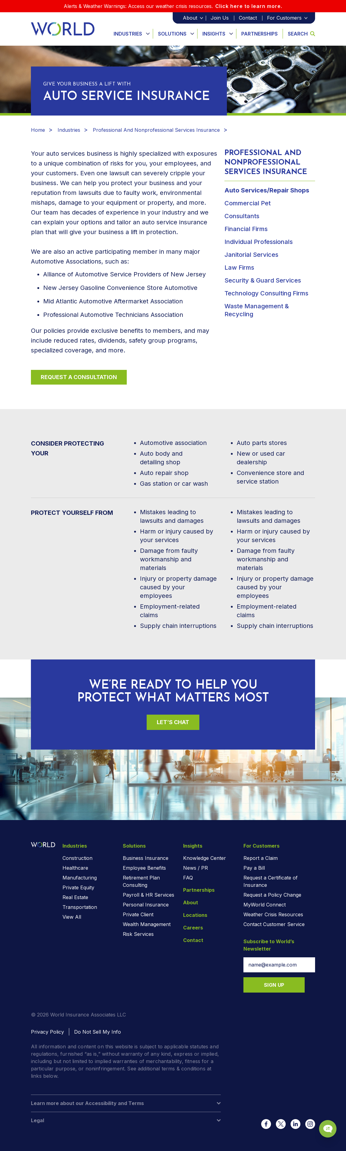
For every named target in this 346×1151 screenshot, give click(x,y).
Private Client (138, 914)
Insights (213, 34)
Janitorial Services (251, 254)
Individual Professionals (258, 241)
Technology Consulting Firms (266, 293)
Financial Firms (246, 229)
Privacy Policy (47, 1032)
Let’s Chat (173, 722)
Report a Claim (260, 858)
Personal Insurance (146, 905)
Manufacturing (79, 878)
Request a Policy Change (272, 895)
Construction (77, 858)
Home (38, 129)
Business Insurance (145, 858)
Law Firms (239, 267)
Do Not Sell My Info (97, 1032)
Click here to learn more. (248, 6)
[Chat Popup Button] (324, 1124)
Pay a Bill (254, 868)
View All (71, 917)
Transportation (79, 907)
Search (301, 34)
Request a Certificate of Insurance (270, 881)
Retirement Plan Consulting (141, 881)
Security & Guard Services (262, 280)
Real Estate (75, 897)
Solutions (172, 34)
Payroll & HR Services (148, 895)
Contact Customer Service (274, 924)
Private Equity (78, 887)
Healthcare (75, 868)
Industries (128, 34)
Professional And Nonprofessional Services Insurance (156, 129)
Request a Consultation (79, 377)
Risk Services (138, 934)
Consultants (241, 216)
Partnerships (259, 34)
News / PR (195, 868)
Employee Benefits (144, 868)
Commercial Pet (247, 203)
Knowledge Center (204, 858)
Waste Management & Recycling (256, 310)
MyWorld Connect (264, 905)
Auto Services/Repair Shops (266, 190)
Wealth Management (147, 924)
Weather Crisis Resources (273, 914)
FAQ (188, 878)
